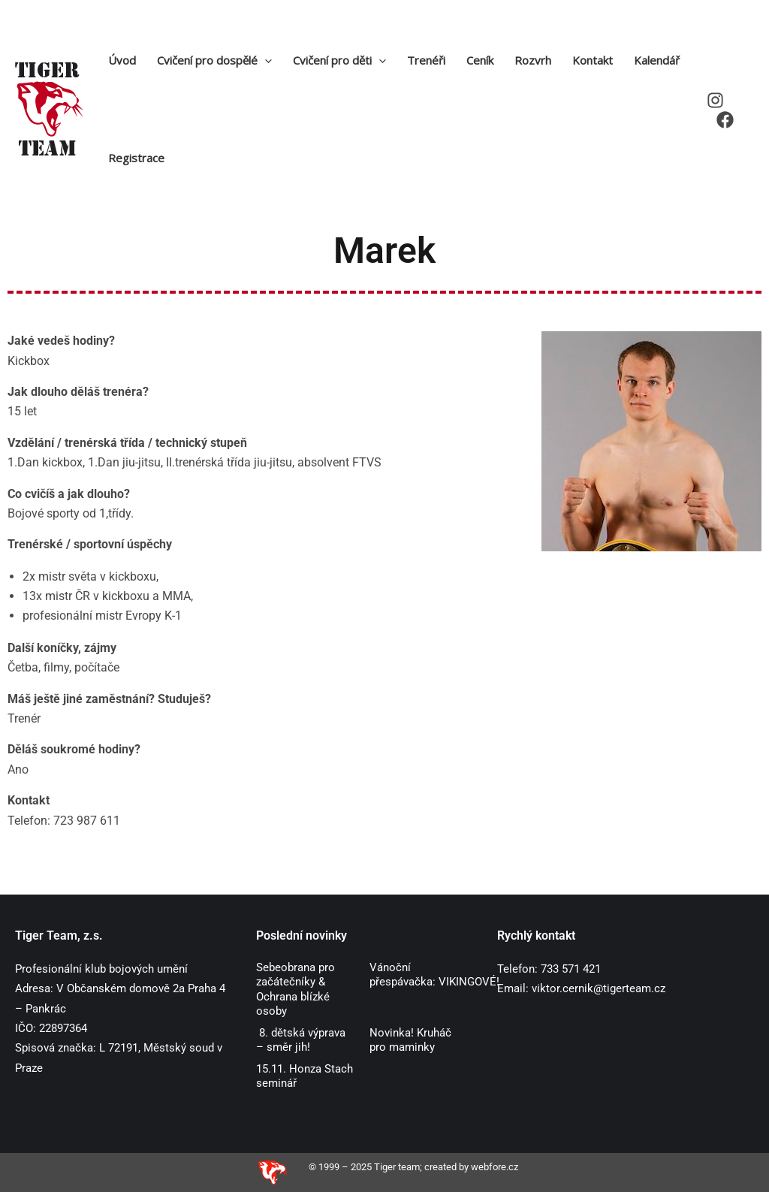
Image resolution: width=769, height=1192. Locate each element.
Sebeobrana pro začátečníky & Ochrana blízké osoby (295, 989)
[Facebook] (725, 119)
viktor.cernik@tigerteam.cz (598, 988)
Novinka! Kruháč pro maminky (410, 1040)
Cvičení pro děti (339, 60)
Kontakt (592, 60)
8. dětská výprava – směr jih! (300, 1040)
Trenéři (426, 60)
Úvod (122, 60)
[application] (265, 60)
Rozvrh (532, 60)
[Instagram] (715, 100)
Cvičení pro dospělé (214, 60)
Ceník (479, 60)
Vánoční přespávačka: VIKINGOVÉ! (435, 975)
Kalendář (657, 60)
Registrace (136, 157)
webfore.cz (494, 1166)
